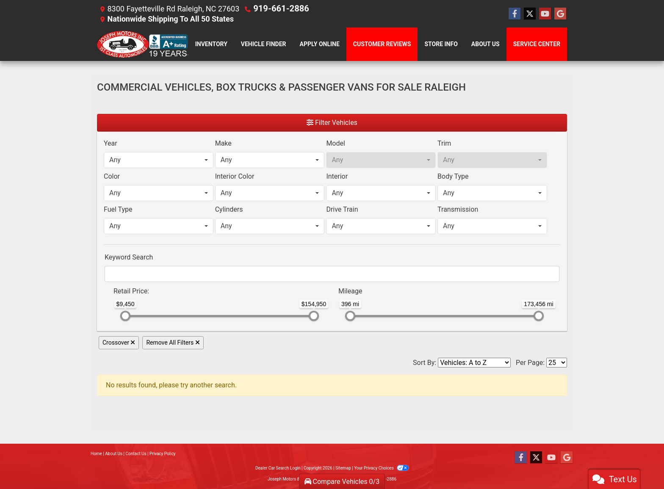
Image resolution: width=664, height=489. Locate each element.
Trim (444, 143)
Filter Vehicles (332, 122)
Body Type (452, 176)
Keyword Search (129, 257)
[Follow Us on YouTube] (545, 13)
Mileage (350, 291)
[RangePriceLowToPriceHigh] (108, 286)
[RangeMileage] (333, 286)
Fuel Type (118, 209)
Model (335, 143)
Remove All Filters (172, 342)
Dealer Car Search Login (278, 467)
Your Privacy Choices (381, 467)
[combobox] (158, 160)
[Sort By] (474, 362)
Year (110, 143)
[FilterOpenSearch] (332, 273)
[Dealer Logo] (142, 43)
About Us (113, 453)
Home (96, 453)
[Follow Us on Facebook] (514, 13)
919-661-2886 (278, 8)
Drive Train (342, 209)
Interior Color (235, 176)
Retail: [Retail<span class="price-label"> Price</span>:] (131, 291)
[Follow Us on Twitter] (530, 13)
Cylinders (229, 209)
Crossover (118, 342)
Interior (337, 176)
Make (223, 143)
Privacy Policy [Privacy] (162, 453)
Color (112, 176)
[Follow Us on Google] (560, 13)
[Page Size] (556, 362)
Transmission (457, 209)
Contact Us (136, 453)
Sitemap (343, 467)
